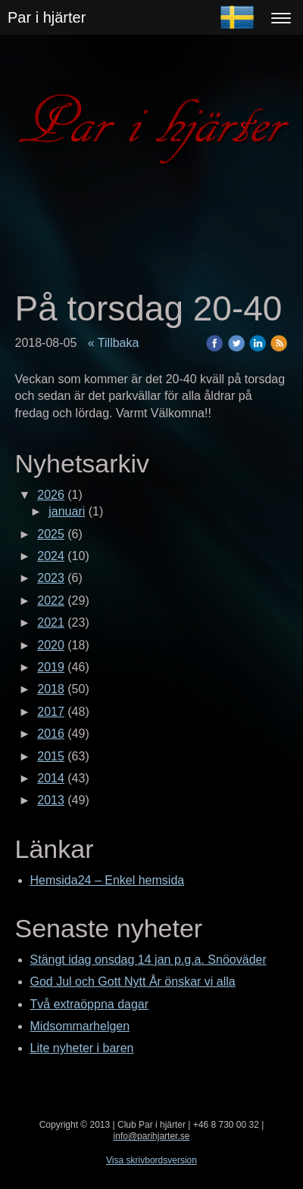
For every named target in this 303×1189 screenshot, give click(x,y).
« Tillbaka (113, 342)
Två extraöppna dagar (89, 1004)
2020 (50, 645)
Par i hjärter (47, 17)
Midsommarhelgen (80, 1026)
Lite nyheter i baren (82, 1048)
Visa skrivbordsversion (151, 1160)
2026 (50, 494)
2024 (50, 556)
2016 (50, 733)
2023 (50, 577)
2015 (50, 756)
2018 (50, 689)
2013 (50, 800)
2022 (50, 600)
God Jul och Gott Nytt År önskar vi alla (133, 981)
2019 (50, 667)
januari (66, 511)
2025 (50, 534)
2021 (50, 622)
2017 (50, 711)
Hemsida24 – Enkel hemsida (107, 880)
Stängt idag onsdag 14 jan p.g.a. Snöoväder (148, 959)
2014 (50, 778)
